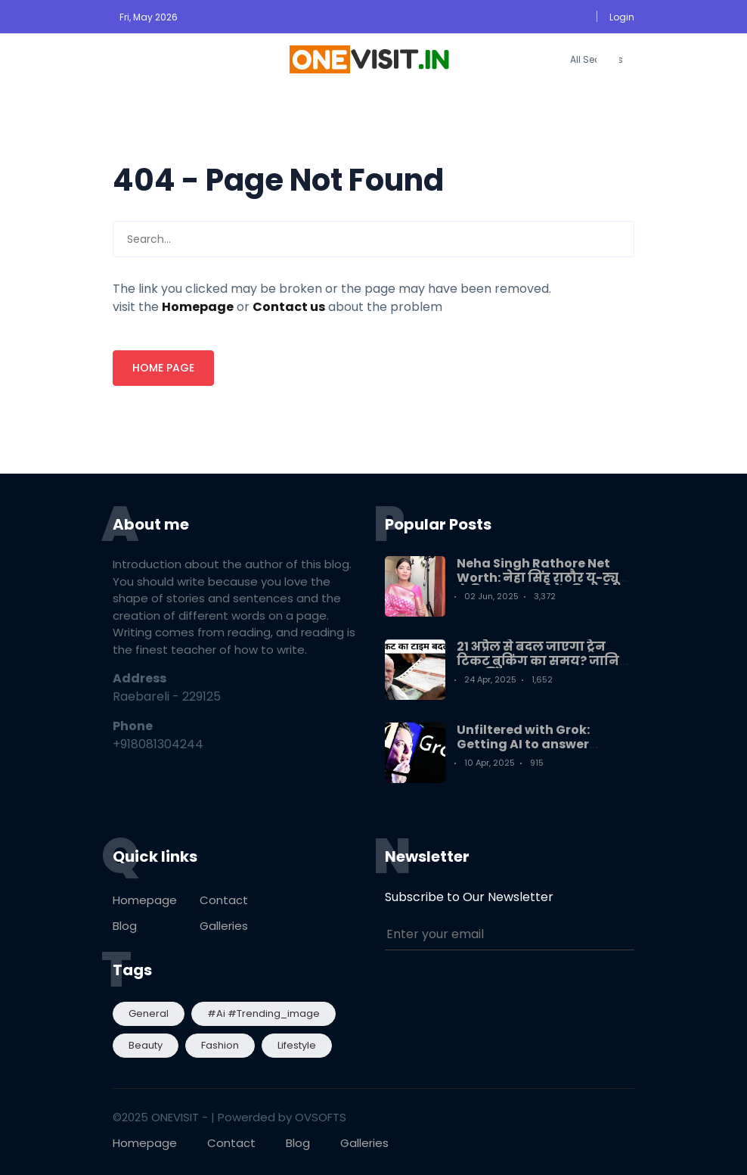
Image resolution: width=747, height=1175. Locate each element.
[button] (621, 17)
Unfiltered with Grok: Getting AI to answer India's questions (523, 744)
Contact (224, 900)
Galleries (224, 926)
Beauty (146, 1045)
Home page (163, 367)
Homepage (145, 900)
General (149, 1013)
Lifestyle (296, 1045)
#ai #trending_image (263, 1013)
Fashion (220, 1045)
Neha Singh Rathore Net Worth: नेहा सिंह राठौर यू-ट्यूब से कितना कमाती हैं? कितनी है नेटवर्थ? (542, 585)
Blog (125, 926)
